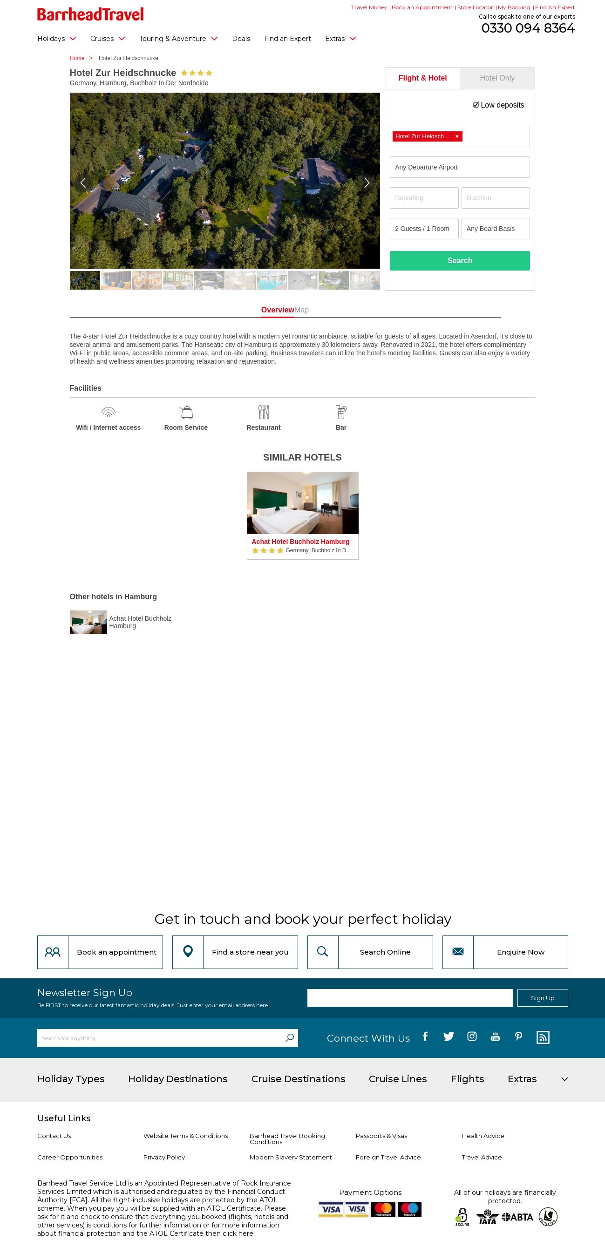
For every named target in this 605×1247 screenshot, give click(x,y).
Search (460, 260)
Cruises (107, 38)
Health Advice (483, 1135)
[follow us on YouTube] (495, 1038)
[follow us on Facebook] (425, 1038)
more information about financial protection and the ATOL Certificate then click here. (158, 1229)
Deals (241, 38)
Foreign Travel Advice (388, 1157)
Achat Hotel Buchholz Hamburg (301, 541)
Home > (83, 58)
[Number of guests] (424, 228)
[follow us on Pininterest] (518, 1038)
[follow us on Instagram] (472, 1038)
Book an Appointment (422, 7)
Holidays (56, 38)
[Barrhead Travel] (90, 14)
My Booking (514, 7)
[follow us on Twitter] (449, 1038)
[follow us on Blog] (542, 1038)
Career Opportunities (69, 1157)
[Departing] (424, 198)
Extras (340, 38)
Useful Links (63, 1118)
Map (344, 310)
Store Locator (475, 7)
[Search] (289, 1038)
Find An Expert (555, 7)
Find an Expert (287, 38)
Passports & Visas (381, 1135)
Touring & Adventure (178, 38)
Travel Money (369, 7)
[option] (303, 520)
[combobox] (460, 136)
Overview (260, 310)
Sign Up (543, 998)
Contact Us (54, 1135)
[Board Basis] (496, 228)
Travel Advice (482, 1157)
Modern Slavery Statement (291, 1157)
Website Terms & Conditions (185, 1135)
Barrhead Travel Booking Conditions (287, 1138)
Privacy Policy (164, 1157)
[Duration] (496, 198)
